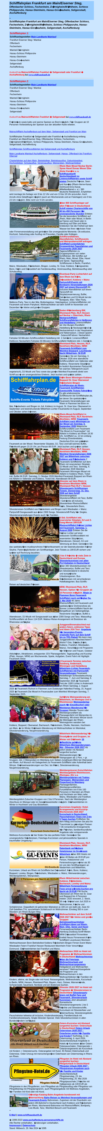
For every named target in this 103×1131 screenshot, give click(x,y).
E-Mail (12, 1115)
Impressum (15, 1125)
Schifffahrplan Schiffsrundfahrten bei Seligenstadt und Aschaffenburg (42, 149)
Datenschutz (29, 1125)
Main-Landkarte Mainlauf (43, 37)
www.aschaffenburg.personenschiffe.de (43, 1120)
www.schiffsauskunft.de (39, 75)
